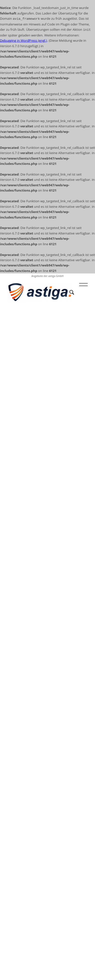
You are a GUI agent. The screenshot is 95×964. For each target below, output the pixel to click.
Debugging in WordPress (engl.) (23, 40)
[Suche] (69, 292)
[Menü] (81, 292)
